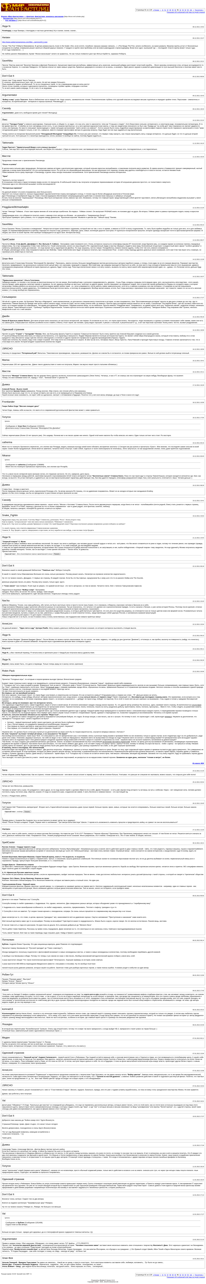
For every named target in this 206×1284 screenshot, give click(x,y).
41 (162, 10)
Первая (156, 10)
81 (165, 10)
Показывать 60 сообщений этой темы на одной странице (186, 12)
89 (173, 10)
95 (188, 10)
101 (191, 10)
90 (175, 10)
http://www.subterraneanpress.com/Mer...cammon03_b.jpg (24, 42)
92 (180, 10)
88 (170, 10)
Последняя (199, 10)
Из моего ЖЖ (198, 763)
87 (168, 10)
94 (185, 10)
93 (183, 10)
